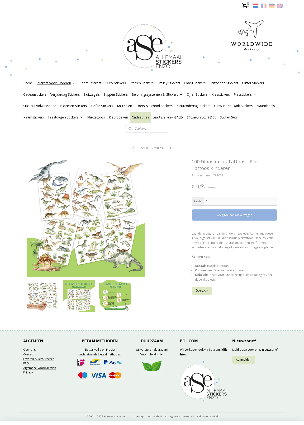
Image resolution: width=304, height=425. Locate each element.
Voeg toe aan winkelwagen (234, 215)
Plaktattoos (96, 117)
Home (28, 83)
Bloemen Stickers (73, 106)
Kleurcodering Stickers (193, 106)
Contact (28, 354)
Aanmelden (243, 360)
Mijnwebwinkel (208, 416)
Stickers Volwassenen (39, 106)
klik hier (159, 354)
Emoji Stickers (195, 83)
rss (148, 416)
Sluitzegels (92, 94)
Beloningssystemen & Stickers (157, 94)
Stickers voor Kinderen (56, 83)
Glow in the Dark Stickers (233, 106)
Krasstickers (220, 94)
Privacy (28, 372)
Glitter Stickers (253, 83)
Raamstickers (33, 117)
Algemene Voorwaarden (39, 368)
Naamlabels (265, 106)
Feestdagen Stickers (65, 117)
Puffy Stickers (115, 83)
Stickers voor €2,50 (201, 117)
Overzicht (202, 290)
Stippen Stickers (116, 94)
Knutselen (124, 106)
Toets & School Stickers (154, 106)
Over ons (29, 350)
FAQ (26, 363)
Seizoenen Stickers (223, 83)
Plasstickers (245, 94)
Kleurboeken (118, 117)
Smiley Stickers (168, 83)
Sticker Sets (229, 117)
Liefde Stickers (102, 106)
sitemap (138, 416)
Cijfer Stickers (197, 94)
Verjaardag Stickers (65, 94)
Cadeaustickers (35, 94)
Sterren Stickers (142, 83)
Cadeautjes (140, 117)
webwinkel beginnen (166, 416)
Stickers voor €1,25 (168, 117)
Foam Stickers (90, 83)
